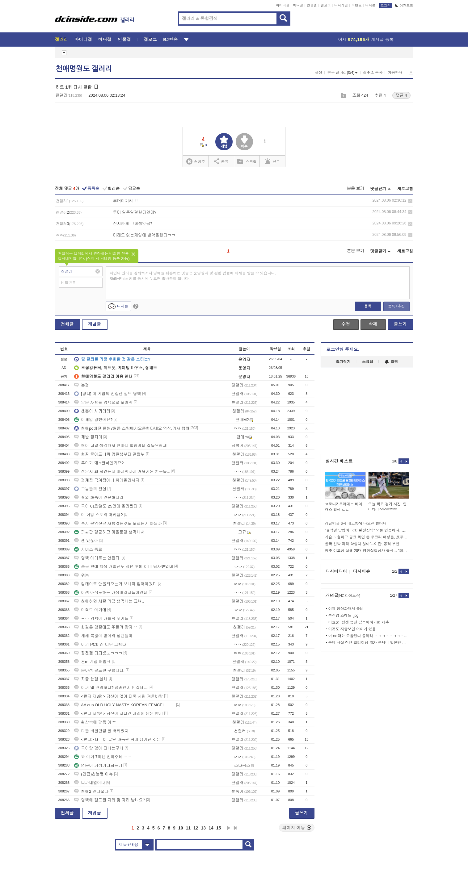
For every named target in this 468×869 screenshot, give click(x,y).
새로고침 (405, 188)
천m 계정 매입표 (92, 661)
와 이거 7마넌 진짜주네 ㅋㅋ (103, 756)
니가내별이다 (89, 782)
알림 (391, 362)
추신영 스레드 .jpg (343, 615)
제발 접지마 (88, 437)
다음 (228, 828)
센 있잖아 (86, 540)
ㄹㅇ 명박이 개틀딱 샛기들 (101, 618)
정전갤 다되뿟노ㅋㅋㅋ (98, 653)
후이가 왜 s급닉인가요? (99, 463)
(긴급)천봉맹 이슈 (93, 774)
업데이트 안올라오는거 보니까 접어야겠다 (115, 584)
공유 (221, 161)
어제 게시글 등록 (366, 39)
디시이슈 (361, 571)
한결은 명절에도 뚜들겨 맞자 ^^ (105, 627)
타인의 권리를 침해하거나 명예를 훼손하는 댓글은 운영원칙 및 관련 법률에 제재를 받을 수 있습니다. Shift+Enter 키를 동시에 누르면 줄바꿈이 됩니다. (193, 276)
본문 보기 (355, 188)
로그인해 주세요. (343, 349)
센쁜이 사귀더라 (92, 411)
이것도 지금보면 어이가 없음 (352, 629)
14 (211, 827)
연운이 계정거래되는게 (98, 765)
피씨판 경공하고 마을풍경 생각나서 (109, 532)
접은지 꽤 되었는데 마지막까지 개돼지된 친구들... (122, 471)
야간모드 (404, 5)
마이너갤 (282, 5)
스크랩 (343, 95)
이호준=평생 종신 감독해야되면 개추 (358, 622)
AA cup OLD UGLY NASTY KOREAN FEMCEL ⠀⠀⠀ (124, 705)
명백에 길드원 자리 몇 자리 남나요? (109, 800)
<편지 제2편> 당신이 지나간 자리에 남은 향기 (118, 713)
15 (218, 827)
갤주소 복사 (372, 72)
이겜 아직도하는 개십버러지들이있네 (110, 592)
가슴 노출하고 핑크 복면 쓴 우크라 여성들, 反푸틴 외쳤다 (367, 537)
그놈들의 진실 (90, 489)
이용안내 (395, 72)
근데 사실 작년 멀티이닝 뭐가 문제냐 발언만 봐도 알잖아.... (368, 643)
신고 (272, 161)
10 (180, 827)
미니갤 (298, 5)
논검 (81, 385)
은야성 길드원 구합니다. (99, 670)
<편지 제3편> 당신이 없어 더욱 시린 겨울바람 (118, 696)
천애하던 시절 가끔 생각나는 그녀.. (109, 601)
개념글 (94, 324)
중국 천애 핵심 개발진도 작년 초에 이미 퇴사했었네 (123, 566)
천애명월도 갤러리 (84, 69)
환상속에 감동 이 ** (95, 722)
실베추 (195, 161)
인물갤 (312, 5)
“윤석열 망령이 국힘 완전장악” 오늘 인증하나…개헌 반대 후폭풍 (367, 530)
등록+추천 (396, 306)
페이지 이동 (296, 827)
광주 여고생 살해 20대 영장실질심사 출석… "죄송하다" (367, 551)
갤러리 (61, 39)
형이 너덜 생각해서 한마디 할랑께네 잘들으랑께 (120, 445)
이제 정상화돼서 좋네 (346, 609)
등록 (368, 306)
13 (203, 827)
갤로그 (326, 5)
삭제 (410, 201)
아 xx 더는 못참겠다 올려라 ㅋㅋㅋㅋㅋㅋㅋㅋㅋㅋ (368, 636)
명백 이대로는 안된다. (97, 558)
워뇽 (81, 575)
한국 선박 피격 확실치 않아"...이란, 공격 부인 (362, 544)
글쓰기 (400, 324)
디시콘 (370, 5)
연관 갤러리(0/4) (342, 72)
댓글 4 (401, 95)
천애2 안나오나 (91, 791)
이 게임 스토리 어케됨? (98, 514)
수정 (345, 324)
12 (195, 827)
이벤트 (357, 5)
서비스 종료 (88, 549)
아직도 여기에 (90, 610)
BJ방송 (170, 39)
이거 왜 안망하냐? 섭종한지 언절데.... (111, 687)
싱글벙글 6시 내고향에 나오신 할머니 (356, 523)
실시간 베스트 (339, 461)
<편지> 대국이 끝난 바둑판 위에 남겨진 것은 (117, 739)
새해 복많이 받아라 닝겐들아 (103, 635)
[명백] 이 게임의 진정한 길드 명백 (107, 393)
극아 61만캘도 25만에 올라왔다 (105, 506)
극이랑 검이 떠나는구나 (98, 748)
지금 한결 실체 (90, 679)
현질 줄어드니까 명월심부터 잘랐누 (109, 454)
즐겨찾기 (343, 362)
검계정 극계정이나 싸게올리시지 (106, 480)
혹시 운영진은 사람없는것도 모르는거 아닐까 (118, 523)
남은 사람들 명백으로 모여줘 (103, 402)
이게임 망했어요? (93, 419)
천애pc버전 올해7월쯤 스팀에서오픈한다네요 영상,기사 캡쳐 (131, 428)
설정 (318, 72)
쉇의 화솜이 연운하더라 (98, 497)
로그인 (386, 5)
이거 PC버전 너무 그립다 (100, 644)
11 (188, 827)
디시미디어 (336, 571)
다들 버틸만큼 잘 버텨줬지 (101, 731)
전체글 (67, 324)
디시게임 (341, 5)
